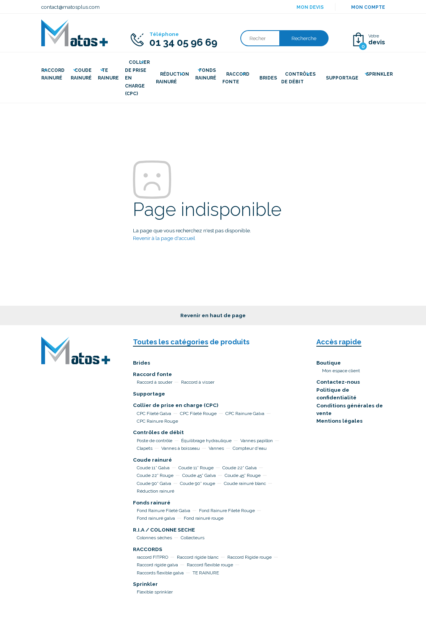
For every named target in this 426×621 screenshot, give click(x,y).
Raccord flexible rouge (210, 564)
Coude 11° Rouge (196, 467)
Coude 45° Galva (199, 475)
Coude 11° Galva (153, 467)
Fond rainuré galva (156, 518)
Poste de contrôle (154, 440)
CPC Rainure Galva (244, 413)
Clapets (144, 448)
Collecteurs (192, 537)
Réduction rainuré (155, 491)
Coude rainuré (152, 460)
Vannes (216, 448)
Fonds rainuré (151, 502)
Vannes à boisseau (180, 448)
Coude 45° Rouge (243, 475)
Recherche (304, 38)
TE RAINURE (206, 573)
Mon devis (310, 7)
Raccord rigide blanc (198, 557)
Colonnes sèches (154, 537)
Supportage (149, 394)
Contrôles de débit (158, 432)
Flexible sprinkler (155, 592)
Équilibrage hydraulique (206, 440)
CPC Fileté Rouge (198, 413)
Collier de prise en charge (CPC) (175, 405)
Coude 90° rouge (197, 483)
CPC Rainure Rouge (157, 421)
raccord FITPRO (152, 557)
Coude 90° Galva (154, 483)
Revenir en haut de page (213, 315)
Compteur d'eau (250, 448)
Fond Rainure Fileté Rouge (227, 510)
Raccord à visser (197, 382)
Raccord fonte (152, 374)
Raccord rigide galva (157, 564)
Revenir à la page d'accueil (164, 238)
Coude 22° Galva (239, 467)
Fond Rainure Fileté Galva (163, 510)
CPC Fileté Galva (154, 413)
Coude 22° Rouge (155, 475)
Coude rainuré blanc (245, 483)
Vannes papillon (256, 440)
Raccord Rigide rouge (249, 557)
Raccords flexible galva (160, 573)
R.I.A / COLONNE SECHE (164, 530)
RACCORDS (147, 549)
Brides (141, 363)
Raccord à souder (154, 382)
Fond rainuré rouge (204, 518)
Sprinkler (145, 584)
